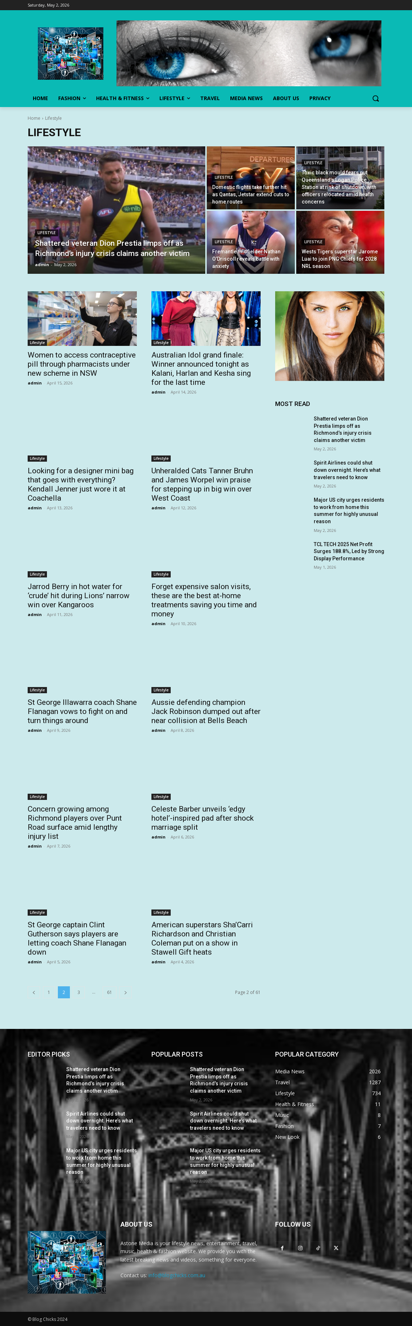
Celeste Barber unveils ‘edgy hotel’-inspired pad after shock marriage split (202, 818)
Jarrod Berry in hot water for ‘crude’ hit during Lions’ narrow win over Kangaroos (79, 595)
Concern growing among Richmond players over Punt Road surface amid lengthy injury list (75, 823)
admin (35, 383)
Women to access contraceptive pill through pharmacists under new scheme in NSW (82, 364)
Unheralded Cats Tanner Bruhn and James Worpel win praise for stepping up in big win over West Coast (202, 484)
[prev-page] (34, 992)
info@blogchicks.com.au (176, 1275)
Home (34, 118)
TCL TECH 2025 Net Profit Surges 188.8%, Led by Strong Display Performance (349, 551)
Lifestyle (46, 233)
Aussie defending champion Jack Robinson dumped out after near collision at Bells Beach (206, 711)
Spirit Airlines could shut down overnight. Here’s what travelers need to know (347, 470)
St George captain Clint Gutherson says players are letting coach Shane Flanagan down (77, 938)
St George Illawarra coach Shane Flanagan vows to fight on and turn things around (82, 711)
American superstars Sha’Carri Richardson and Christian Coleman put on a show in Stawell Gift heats (202, 938)
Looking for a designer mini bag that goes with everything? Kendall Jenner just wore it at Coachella (81, 484)
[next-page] (125, 992)
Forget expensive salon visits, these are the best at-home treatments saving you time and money (204, 600)
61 (109, 992)
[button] (375, 98)
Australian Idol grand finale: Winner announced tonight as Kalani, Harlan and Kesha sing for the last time (201, 369)
